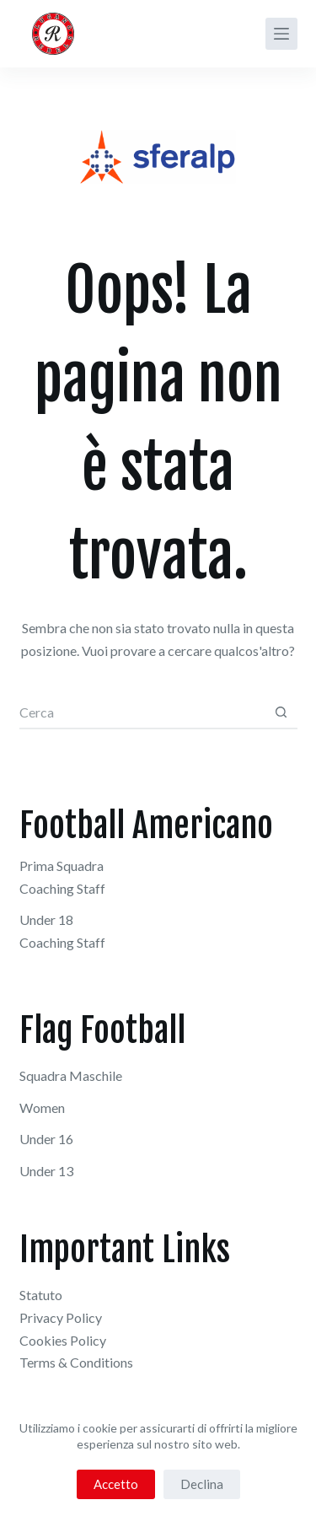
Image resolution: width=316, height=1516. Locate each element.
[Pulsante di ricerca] (281, 712)
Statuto (40, 1295)
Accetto (116, 1484)
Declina (201, 1484)
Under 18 (46, 919)
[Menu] (281, 34)
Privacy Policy (60, 1317)
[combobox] (142, 711)
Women (42, 1107)
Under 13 (46, 1171)
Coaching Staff (62, 888)
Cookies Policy (62, 1340)
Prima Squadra (61, 865)
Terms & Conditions (76, 1362)
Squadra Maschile (70, 1075)
